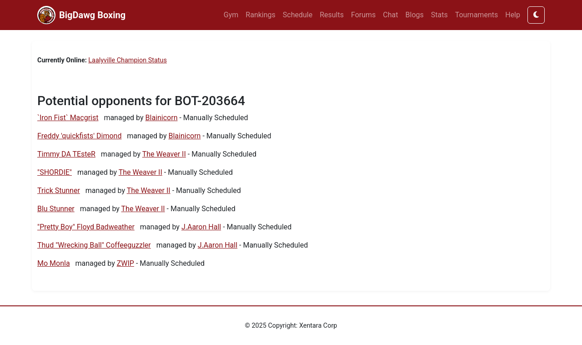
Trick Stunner (58, 190)
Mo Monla (53, 263)
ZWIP (125, 263)
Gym (231, 14)
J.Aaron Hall (201, 227)
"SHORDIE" (54, 172)
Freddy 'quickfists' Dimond (79, 136)
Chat (390, 14)
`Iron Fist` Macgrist (67, 117)
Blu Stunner (56, 208)
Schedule (297, 14)
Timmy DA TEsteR (66, 154)
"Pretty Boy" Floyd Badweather (86, 227)
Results (332, 14)
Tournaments (476, 14)
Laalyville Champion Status (127, 60)
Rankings (260, 14)
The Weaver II (164, 154)
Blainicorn (162, 117)
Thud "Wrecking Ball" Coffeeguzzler (94, 245)
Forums (363, 14)
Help (512, 14)
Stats (439, 14)
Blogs (415, 14)
